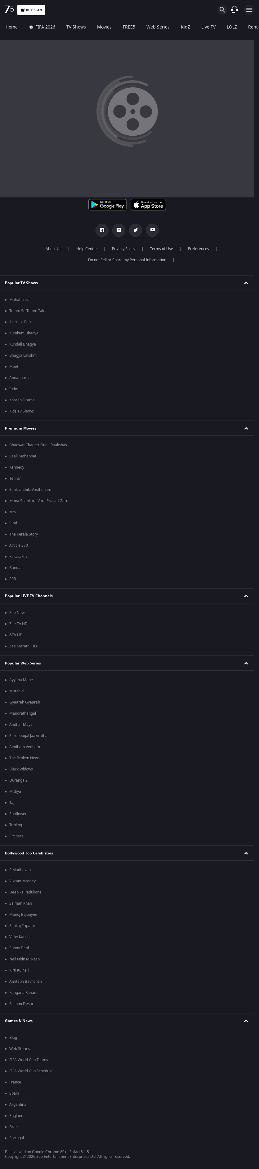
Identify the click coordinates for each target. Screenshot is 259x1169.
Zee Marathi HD (23, 646)
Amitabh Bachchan (25, 981)
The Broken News (24, 758)
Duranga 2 (18, 780)
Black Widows (21, 769)
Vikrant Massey (22, 881)
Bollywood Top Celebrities (29, 853)
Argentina (17, 1104)
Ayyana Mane (21, 680)
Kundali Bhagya (22, 344)
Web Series (158, 27)
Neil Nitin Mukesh (24, 959)
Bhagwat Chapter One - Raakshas (38, 445)
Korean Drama (22, 400)
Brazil (14, 1127)
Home (12, 27)
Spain (14, 1093)
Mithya (15, 791)
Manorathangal (22, 713)
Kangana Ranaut (23, 992)
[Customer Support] (234, 10)
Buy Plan (31, 10)
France (15, 1082)
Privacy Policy (123, 249)
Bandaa (16, 568)
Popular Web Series (23, 663)
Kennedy (16, 467)
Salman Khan (20, 903)
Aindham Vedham (24, 747)
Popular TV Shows (21, 283)
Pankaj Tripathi (22, 926)
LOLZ (232, 27)
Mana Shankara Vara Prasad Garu (38, 501)
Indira (14, 389)
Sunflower (18, 814)
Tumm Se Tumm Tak (26, 311)
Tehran (15, 478)
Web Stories (19, 1049)
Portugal (16, 1138)
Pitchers (16, 836)
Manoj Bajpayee (23, 914)
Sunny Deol (19, 948)
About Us (53, 249)
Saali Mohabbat (22, 456)
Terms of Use (161, 249)
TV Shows (76, 27)
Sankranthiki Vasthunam (30, 489)
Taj (11, 802)
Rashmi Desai (21, 1004)
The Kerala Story (23, 534)
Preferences (198, 249)
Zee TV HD (18, 624)
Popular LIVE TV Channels (29, 596)
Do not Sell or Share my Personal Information (127, 260)
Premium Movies (20, 428)
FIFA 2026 (42, 27)
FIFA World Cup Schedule (30, 1071)
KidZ (185, 27)
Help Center (86, 249)
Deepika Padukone (25, 892)
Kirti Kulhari (19, 970)
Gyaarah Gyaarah (24, 702)
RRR (12, 579)
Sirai (13, 523)
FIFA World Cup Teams (28, 1060)
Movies (104, 27)
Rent (253, 27)
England (16, 1115)
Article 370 (18, 545)
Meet (13, 366)
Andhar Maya (21, 724)
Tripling (15, 825)
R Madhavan (20, 870)
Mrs (12, 512)
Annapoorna (20, 378)
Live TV (208, 27)
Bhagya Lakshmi (23, 355)
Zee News (17, 612)
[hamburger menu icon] (249, 10)
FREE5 (129, 27)
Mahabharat (20, 299)
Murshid (16, 691)
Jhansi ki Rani (20, 322)
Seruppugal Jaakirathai (28, 736)
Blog (13, 1037)
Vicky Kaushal (21, 937)
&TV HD (16, 635)
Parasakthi (18, 556)
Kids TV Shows (21, 411)
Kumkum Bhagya (23, 333)
